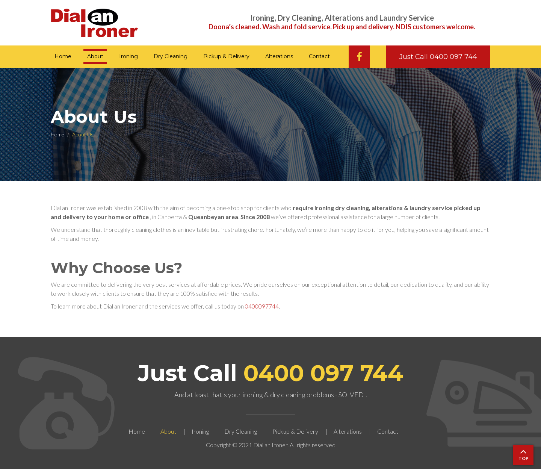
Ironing (128, 56)
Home (62, 56)
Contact (319, 56)
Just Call (270, 373)
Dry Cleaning (170, 56)
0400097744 (262, 306)
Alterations (279, 56)
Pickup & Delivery (226, 56)
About (95, 56)
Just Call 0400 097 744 (438, 57)
